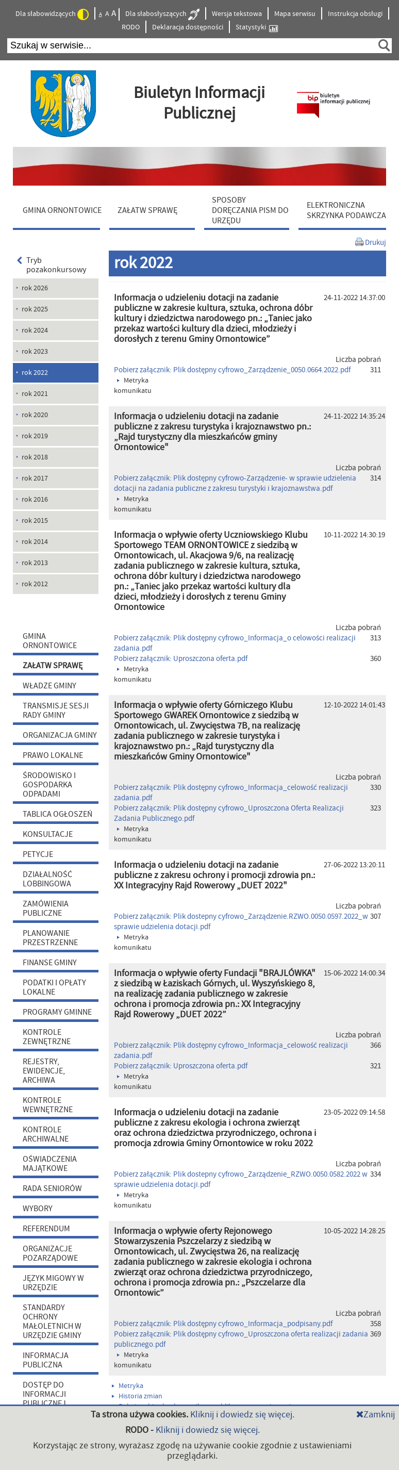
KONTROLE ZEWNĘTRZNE (47, 1037)
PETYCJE (38, 854)
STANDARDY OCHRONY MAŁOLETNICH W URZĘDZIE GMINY (52, 1321)
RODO (131, 27)
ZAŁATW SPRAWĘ (52, 665)
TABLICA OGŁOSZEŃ (57, 814)
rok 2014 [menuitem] (35, 542)
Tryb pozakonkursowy (51, 265)
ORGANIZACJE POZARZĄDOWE (50, 1253)
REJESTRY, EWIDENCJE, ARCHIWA (44, 1070)
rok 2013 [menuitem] (35, 563)
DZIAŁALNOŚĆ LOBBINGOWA (47, 879)
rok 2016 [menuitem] (35, 499)
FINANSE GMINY (50, 962)
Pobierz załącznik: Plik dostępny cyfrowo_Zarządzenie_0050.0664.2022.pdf (232, 370)
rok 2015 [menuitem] (35, 520)
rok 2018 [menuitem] (35, 457)
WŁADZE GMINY (49, 686)
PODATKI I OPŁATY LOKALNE (54, 987)
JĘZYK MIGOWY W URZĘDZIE (53, 1283)
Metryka (127, 1386)
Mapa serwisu (294, 14)
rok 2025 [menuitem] (35, 309)
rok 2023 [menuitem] (35, 351)
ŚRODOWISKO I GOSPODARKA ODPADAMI (49, 784)
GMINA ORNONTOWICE (50, 641)
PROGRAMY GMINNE (57, 1012)
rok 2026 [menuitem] (35, 288)
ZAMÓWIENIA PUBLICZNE (46, 908)
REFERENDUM (46, 1229)
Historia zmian (137, 1396)
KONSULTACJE (48, 834)
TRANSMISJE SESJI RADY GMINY (56, 710)
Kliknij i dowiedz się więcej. (242, 1415)
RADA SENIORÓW (52, 1188)
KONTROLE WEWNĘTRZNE (48, 1105)
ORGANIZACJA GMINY (60, 735)
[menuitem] (59, 210)
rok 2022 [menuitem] (35, 372)
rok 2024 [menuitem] (35, 330)
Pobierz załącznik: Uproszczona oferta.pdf (180, 659)
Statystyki (257, 27)
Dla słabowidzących (52, 14)
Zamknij (375, 1415)
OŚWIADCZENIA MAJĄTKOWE (50, 1164)
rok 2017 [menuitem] (35, 478)
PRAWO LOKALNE (53, 755)
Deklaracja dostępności (187, 27)
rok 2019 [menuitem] (35, 436)
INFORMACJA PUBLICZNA (46, 1360)
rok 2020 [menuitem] (35, 415)
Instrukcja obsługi (355, 14)
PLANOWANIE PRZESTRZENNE (50, 938)
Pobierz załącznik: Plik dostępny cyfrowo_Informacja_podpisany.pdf (223, 1324)
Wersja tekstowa (237, 14)
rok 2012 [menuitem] (35, 584)
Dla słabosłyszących (162, 14)
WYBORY (38, 1208)
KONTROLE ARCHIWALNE (46, 1134)
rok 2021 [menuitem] (35, 394)
